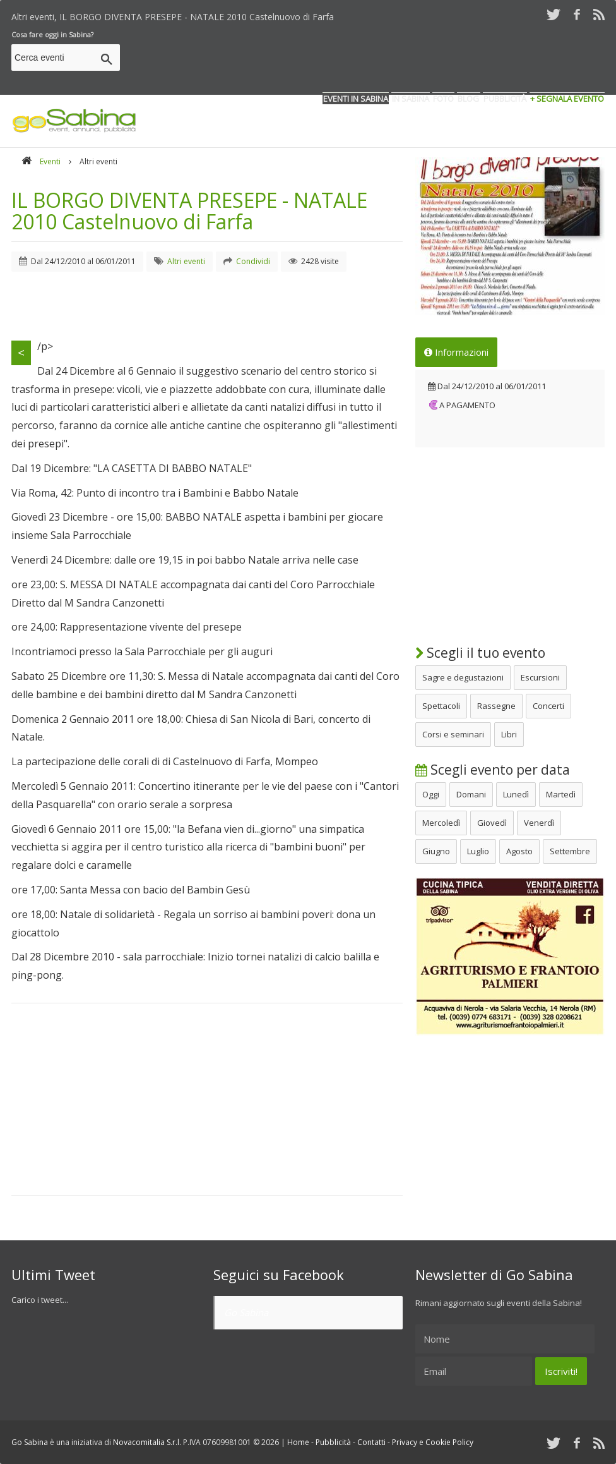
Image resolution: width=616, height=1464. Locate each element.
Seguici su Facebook (278, 1274)
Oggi (430, 794)
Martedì (561, 794)
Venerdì (539, 822)
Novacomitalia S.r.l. (147, 1442)
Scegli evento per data (492, 769)
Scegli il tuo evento (480, 653)
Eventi (50, 161)
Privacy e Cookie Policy (432, 1442)
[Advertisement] (375, 59)
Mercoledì (441, 822)
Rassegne (496, 705)
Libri (509, 734)
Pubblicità (333, 1442)
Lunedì (516, 794)
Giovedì (492, 822)
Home (298, 1442)
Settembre (570, 851)
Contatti (371, 1442)
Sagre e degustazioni (463, 677)
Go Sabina (246, 1312)
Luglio (478, 851)
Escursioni (540, 677)
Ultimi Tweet (53, 1274)
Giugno (436, 851)
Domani (471, 794)
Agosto (519, 851)
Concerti (548, 705)
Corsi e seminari (453, 734)
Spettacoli (441, 705)
